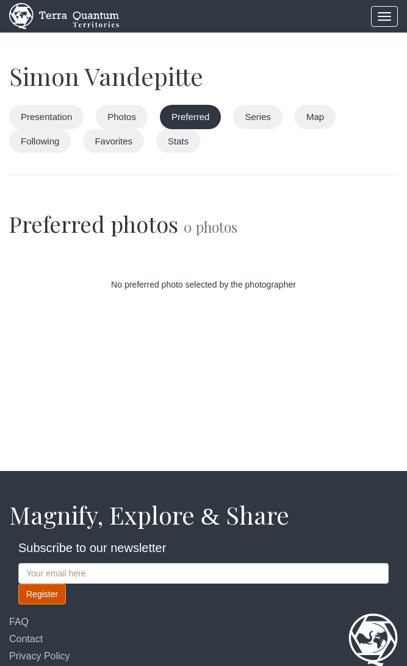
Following (40, 141)
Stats (178, 141)
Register (42, 594)
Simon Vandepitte (106, 76)
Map (315, 117)
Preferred (190, 117)
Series (258, 117)
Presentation (46, 117)
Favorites (113, 141)
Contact (26, 639)
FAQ (19, 622)
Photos (121, 117)
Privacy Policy (39, 656)
